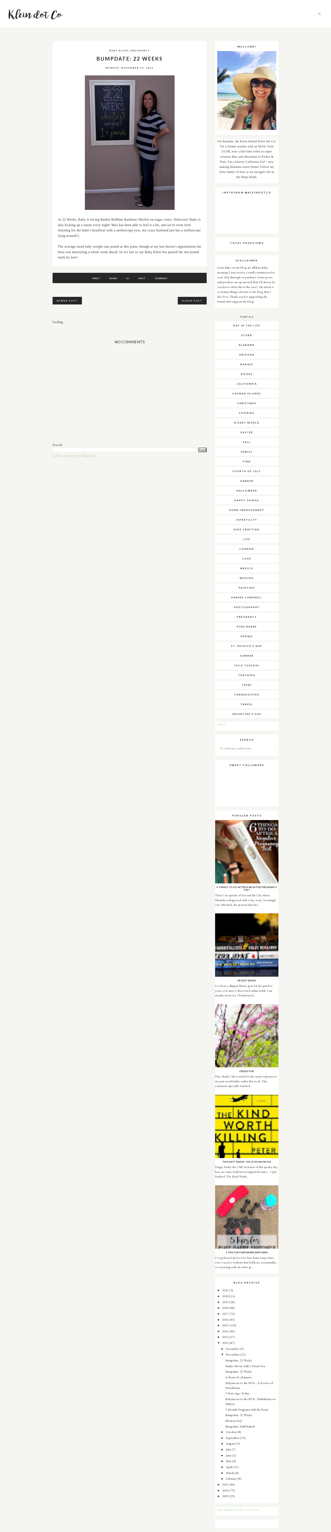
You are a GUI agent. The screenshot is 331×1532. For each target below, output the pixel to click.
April (229, 1467)
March (230, 1473)
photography (247, 607)
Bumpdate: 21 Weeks (238, 1415)
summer (247, 655)
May (229, 1461)
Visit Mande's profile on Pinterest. (238, 1510)
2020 (225, 1296)
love (246, 558)
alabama (247, 345)
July (229, 1449)
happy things (247, 500)
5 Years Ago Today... (238, 1393)
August (231, 1443)
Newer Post (67, 300)
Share (113, 278)
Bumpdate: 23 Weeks (238, 1360)
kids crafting (247, 529)
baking (246, 364)
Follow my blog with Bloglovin (74, 456)
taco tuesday (247, 665)
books (247, 374)
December (233, 1349)
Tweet (95, 278)
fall (247, 442)
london (247, 548)
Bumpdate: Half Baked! (240, 1426)
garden (247, 480)
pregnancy (140, 50)
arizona (247, 354)
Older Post (192, 300)
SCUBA (246, 335)
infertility (246, 519)
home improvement (247, 510)
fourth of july (247, 471)
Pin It (142, 278)
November (233, 1354)
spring (247, 636)
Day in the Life (246, 325)
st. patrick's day (246, 646)
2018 (225, 1308)
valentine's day (247, 714)
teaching (246, 675)
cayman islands (246, 393)
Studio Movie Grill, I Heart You (245, 1366)
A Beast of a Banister (238, 1377)
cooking (247, 413)
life (246, 539)
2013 (225, 1337)
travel (246, 704)
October (231, 1432)
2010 (225, 1490)
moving (247, 578)
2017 (225, 1314)
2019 (225, 1302)
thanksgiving (247, 694)
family (247, 451)
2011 (225, 1484)
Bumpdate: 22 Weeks (238, 1371)
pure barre (247, 626)
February (232, 1478)
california (247, 383)
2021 (225, 1290)
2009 (225, 1496)
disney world (247, 422)
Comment (161, 278)
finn (247, 461)
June (229, 1455)
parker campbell (246, 597)
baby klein (118, 50)
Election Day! (234, 1421)
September (233, 1438)
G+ (127, 278)
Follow (221, 724)
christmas (246, 403)
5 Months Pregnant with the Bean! (247, 1409)
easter (247, 432)
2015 (225, 1325)
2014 (225, 1331)
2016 (225, 1319)
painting (247, 587)
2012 (225, 1343)
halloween (247, 490)
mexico (246, 568)
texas (246, 684)
